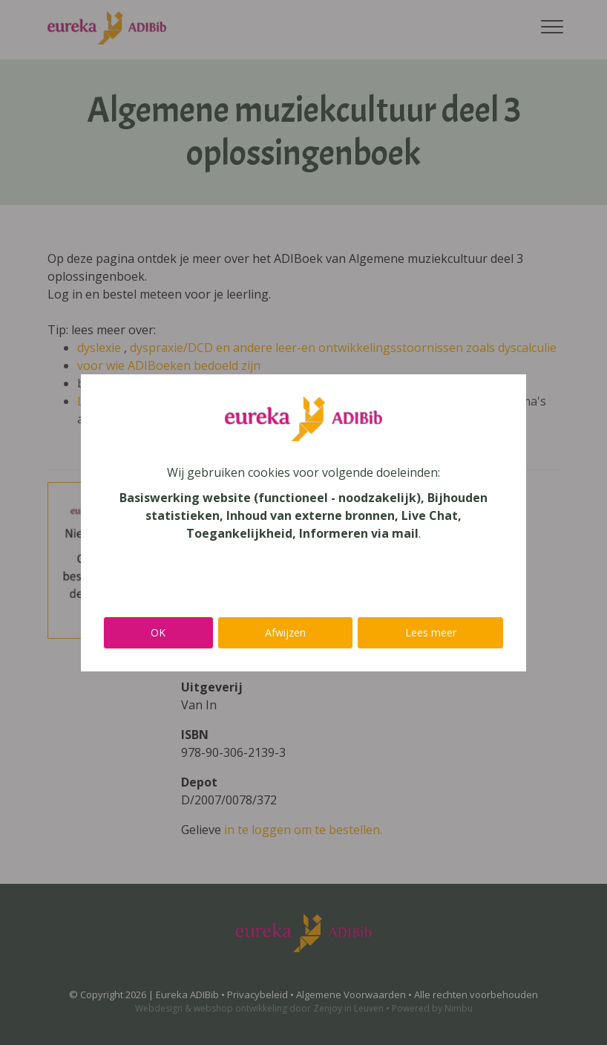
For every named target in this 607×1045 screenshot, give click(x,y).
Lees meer (430, 632)
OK (158, 632)
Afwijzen (285, 632)
